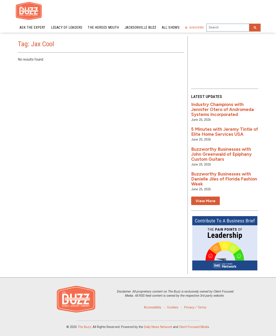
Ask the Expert (33, 27)
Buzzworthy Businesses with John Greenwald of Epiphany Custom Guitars (221, 154)
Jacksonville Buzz (140, 27)
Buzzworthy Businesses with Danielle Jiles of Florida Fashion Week (224, 179)
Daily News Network (158, 327)
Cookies (172, 307)
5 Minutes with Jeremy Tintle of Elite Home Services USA (224, 131)
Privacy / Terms (195, 307)
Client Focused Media (194, 327)
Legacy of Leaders (66, 27)
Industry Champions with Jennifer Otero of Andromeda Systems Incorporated (222, 109)
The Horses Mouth (103, 27)
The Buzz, (85, 327)
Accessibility (152, 307)
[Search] (255, 27)
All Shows (171, 27)
